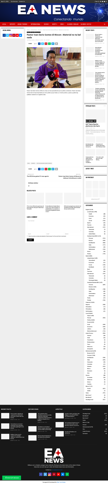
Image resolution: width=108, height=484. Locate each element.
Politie (88, 298)
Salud (88, 315)
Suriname (89, 370)
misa (29, 163)
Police (88, 251)
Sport (88, 269)
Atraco (89, 382)
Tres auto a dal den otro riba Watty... (99, 158)
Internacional (35, 24)
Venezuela (91, 229)
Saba (90, 245)
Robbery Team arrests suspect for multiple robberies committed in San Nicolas (100, 63)
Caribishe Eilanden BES (93, 282)
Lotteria (89, 328)
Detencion (89, 379)
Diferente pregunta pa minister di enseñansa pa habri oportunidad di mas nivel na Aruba (72, 207)
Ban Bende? (89, 397)
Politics (89, 253)
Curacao (91, 238)
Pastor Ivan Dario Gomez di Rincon (44, 163)
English (87, 209)
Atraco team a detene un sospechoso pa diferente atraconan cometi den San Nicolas (99, 38)
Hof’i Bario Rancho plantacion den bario (93, 125)
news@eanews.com (57, 470)
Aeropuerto (90, 348)
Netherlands (92, 249)
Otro (88, 373)
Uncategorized (89, 399)
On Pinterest (90, 177)
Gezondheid (92, 260)
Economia (89, 326)
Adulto (88, 390)
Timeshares (90, 340)
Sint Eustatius (92, 247)
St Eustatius (88, 309)
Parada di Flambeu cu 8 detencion (70, 432)
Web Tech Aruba (61, 482)
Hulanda (89, 366)
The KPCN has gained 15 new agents (38, 176)
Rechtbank (91, 267)
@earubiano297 (95, 199)
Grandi (89, 388)
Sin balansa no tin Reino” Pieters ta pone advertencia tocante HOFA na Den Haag (45, 428)
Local (4, 24)
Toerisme (89, 271)
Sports (89, 222)
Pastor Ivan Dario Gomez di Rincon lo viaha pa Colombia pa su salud (70, 177)
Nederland (91, 295)
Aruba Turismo (22, 24)
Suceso (46, 24)
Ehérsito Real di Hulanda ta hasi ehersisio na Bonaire (44, 436)
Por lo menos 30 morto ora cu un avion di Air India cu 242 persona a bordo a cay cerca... (72, 424)
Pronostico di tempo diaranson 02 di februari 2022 (100, 145)
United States (92, 233)
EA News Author (31, 40)
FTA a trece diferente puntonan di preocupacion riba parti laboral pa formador (35, 207)
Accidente (89, 377)
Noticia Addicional (91, 331)
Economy (91, 216)
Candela (89, 384)
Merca (88, 368)
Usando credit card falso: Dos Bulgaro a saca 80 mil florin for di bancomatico (72, 415)
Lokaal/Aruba (90, 258)
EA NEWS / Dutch (86, 24)
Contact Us (22, 1)
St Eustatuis (88, 306)
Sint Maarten (92, 242)
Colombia (91, 231)
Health (90, 214)
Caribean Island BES (92, 236)
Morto (54, 24)
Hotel (88, 337)
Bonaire (28, 32)
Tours (88, 344)
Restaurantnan (90, 342)
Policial (89, 317)
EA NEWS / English (72, 24)
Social (90, 220)
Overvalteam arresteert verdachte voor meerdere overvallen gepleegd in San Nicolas (100, 51)
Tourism (89, 225)
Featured (32, 32)
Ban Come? (88, 395)
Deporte (12, 24)
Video (62, 24)
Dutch (87, 256)
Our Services (14, 1)
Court (90, 218)
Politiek (89, 300)
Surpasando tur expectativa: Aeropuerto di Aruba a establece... (89, 159)
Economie (91, 262)
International (90, 227)
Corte (88, 324)
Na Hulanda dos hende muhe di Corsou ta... (89, 145)
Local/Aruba (90, 211)
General (89, 335)
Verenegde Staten (93, 280)
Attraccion (89, 346)
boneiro (33, 163)
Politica (89, 320)
